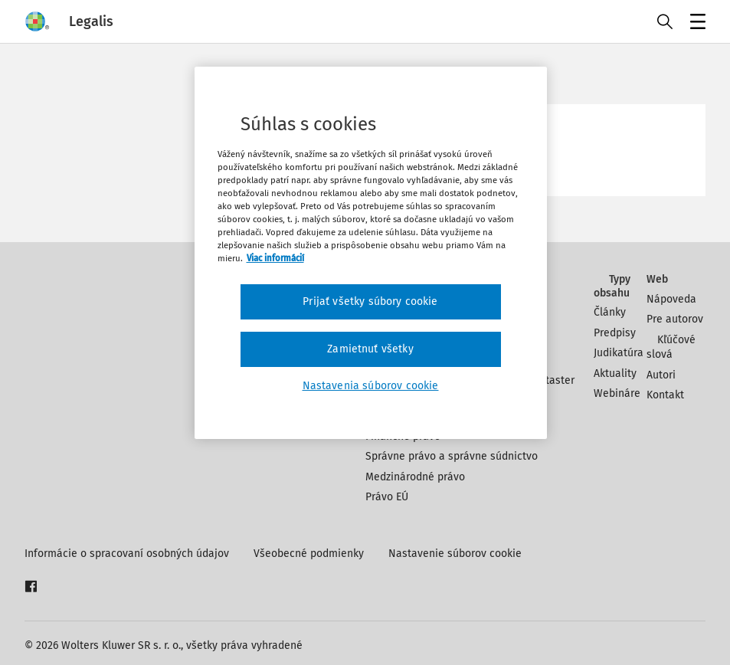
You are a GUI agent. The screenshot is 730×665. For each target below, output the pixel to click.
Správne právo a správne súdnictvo (451, 456)
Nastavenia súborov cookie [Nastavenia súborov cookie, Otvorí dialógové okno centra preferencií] (371, 385)
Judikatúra (618, 352)
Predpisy (615, 332)
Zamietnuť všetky (370, 348)
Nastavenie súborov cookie (455, 553)
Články (610, 312)
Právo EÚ (386, 496)
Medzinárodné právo (415, 476)
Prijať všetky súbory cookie (370, 301)
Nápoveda (671, 299)
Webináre (617, 393)
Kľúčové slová (671, 347)
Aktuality (615, 373)
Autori (661, 375)
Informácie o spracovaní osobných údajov (127, 553)
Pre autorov (675, 319)
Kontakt (665, 394)
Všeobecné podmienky (309, 553)
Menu (695, 23)
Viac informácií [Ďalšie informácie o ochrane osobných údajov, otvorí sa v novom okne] (275, 258)
